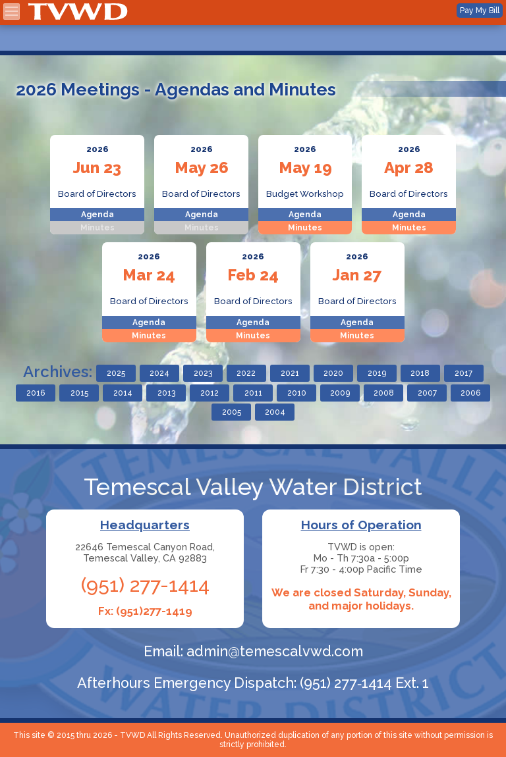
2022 (246, 373)
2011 (253, 393)
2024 (159, 373)
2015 (79, 393)
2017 (463, 373)
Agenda (97, 214)
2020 (333, 373)
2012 (209, 393)
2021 (290, 373)
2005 (231, 412)
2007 (427, 393)
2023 (203, 373)
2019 (377, 373)
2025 (116, 373)
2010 (296, 393)
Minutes (305, 227)
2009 (340, 393)
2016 (35, 393)
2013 (166, 393)
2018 (420, 373)
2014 (122, 393)
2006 (470, 393)
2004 (275, 412)
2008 (384, 393)
